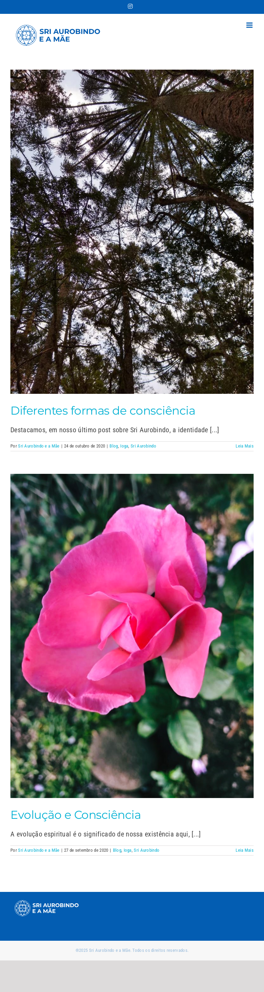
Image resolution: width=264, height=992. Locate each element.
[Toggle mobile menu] (250, 25)
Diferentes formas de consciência (102, 410)
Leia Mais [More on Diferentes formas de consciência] (245, 446)
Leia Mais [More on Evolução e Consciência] (245, 850)
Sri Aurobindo (143, 446)
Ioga (124, 446)
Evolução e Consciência (75, 815)
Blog (113, 446)
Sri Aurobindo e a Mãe (38, 446)
